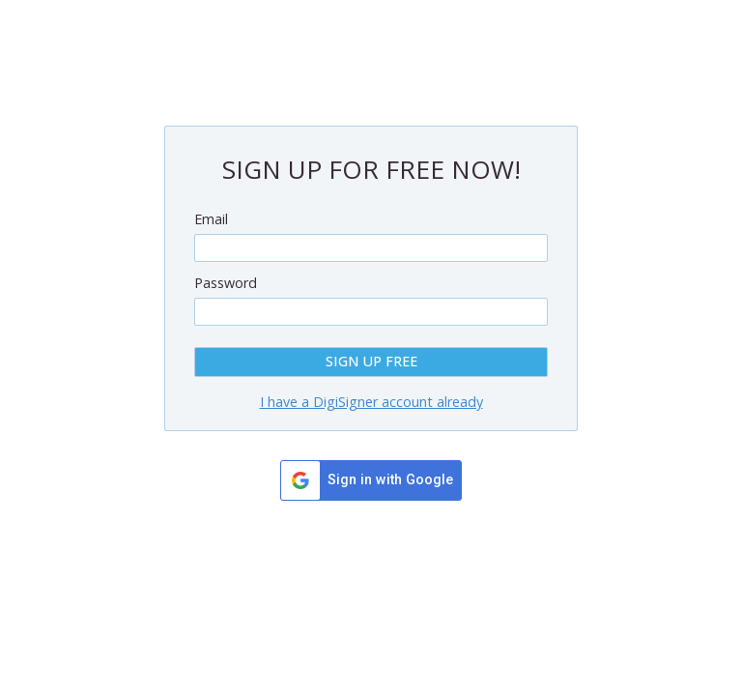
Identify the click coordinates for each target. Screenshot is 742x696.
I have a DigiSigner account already (371, 401)
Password (225, 283)
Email (211, 219)
